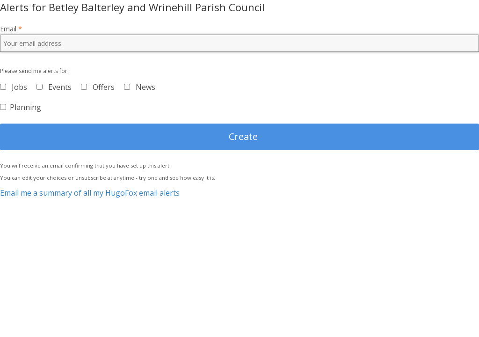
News (145, 87)
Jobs (19, 87)
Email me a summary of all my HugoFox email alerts (90, 193)
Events (60, 87)
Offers (104, 87)
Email (11, 29)
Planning (25, 107)
